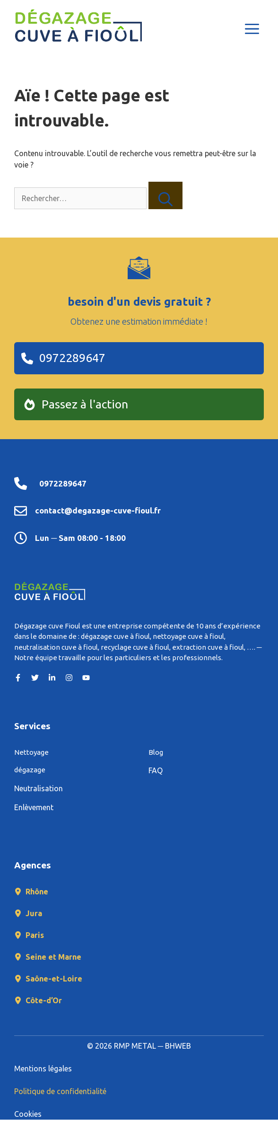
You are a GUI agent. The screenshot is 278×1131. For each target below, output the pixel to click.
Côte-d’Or (44, 1000)
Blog (155, 752)
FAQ (155, 770)
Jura (34, 913)
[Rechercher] (165, 195)
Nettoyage (31, 752)
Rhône (37, 891)
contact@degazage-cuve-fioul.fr (98, 510)
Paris (35, 935)
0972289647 (63, 483)
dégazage (29, 770)
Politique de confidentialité (60, 1091)
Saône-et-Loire (54, 978)
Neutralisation (38, 788)
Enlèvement (33, 807)
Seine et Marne (53, 957)
